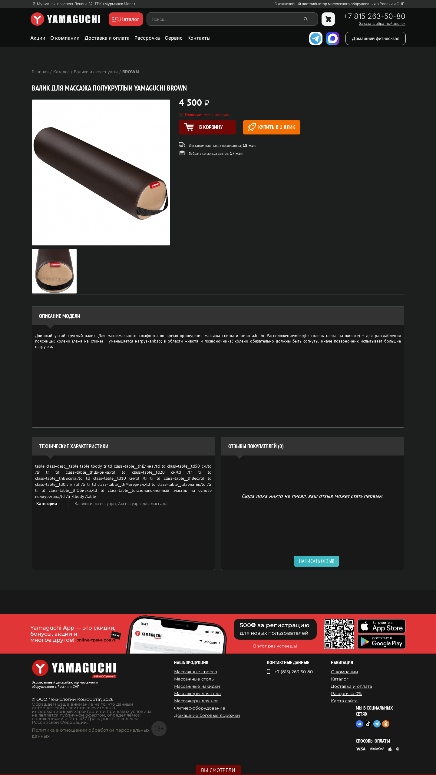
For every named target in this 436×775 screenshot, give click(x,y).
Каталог (339, 679)
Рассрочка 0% (346, 693)
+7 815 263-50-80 (374, 16)
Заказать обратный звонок (382, 24)
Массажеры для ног (196, 701)
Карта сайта (344, 701)
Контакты (198, 38)
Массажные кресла (195, 671)
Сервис (174, 38)
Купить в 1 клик (271, 127)
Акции (37, 38)
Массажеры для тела (197, 693)
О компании (65, 38)
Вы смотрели (218, 770)
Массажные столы (194, 679)
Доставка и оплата (107, 38)
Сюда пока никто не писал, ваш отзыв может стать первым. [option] (313, 495)
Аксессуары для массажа (142, 503)
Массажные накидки (197, 686)
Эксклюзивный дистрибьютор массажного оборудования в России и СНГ (339, 4)
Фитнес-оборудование (199, 708)
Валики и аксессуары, (96, 503)
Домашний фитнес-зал (375, 38)
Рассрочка (147, 38)
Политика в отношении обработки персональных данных (91, 733)
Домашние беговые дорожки (207, 715)
